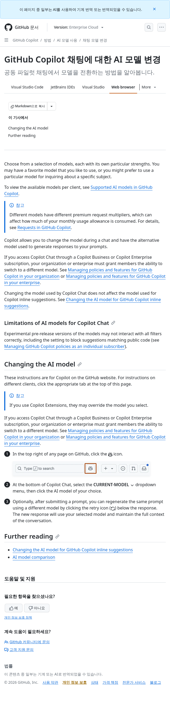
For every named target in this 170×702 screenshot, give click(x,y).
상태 (94, 682)
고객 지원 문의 (19, 649)
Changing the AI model (43, 364)
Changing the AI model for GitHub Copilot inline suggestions (73, 550)
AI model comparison (34, 557)
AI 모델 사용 (67, 40)
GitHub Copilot (25, 40)
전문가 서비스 (134, 682)
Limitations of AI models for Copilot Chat (59, 323)
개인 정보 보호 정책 (18, 617)
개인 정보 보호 (74, 682)
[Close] (155, 9)
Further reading (31, 536)
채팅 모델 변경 (95, 40)
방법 (47, 40)
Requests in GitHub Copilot (44, 227)
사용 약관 (50, 682)
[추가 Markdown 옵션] (51, 106)
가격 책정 (110, 682)
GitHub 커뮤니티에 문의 (27, 641)
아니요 (37, 607)
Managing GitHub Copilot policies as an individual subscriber (64, 346)
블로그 (155, 682)
